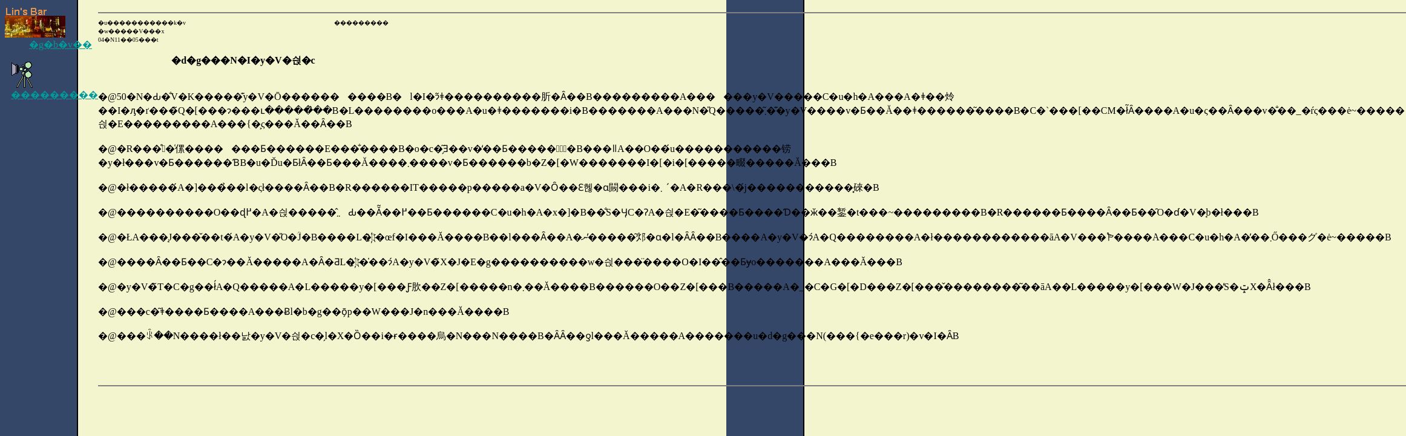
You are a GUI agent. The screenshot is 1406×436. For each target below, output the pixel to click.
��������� (54, 89)
